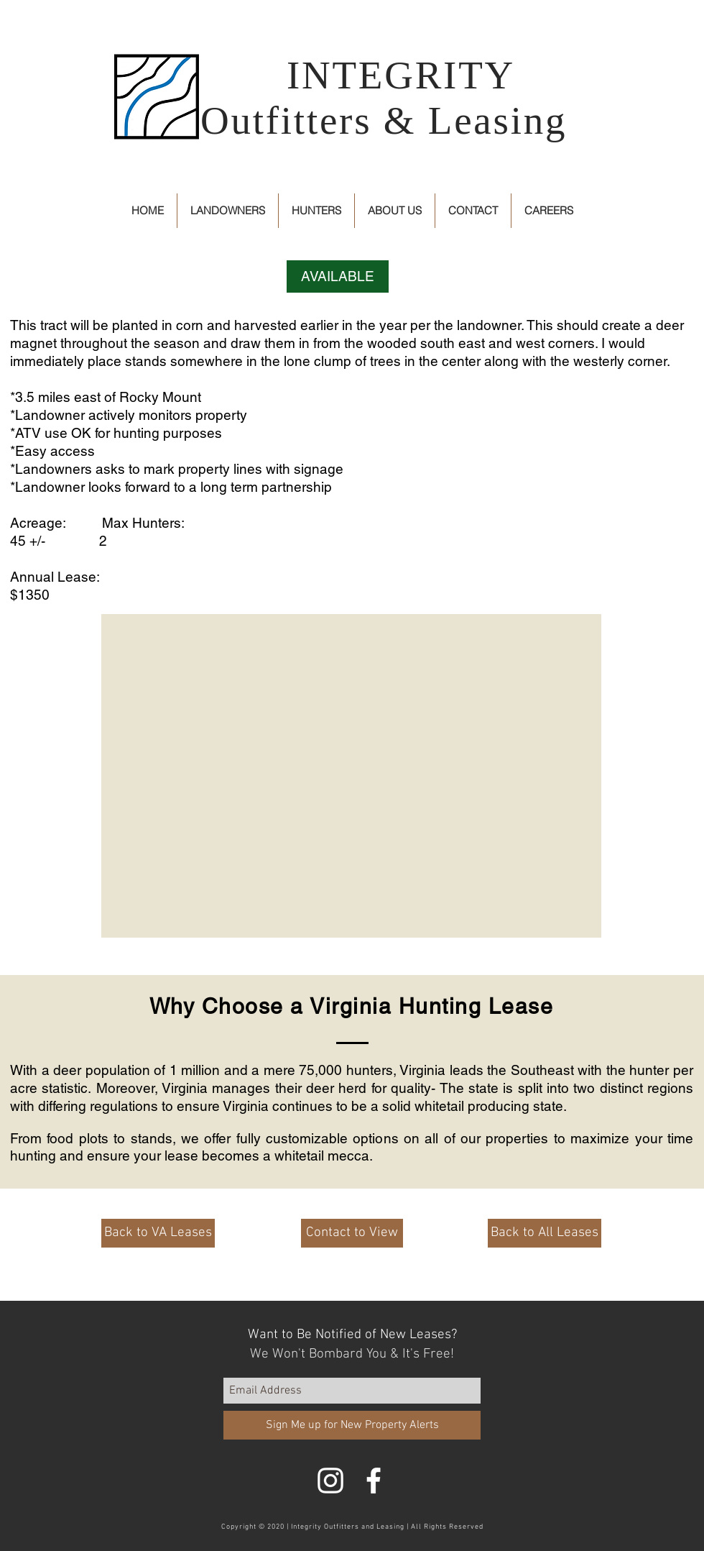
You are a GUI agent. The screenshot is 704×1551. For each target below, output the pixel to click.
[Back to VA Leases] (158, 1233)
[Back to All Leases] (544, 1233)
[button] (338, 276)
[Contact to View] (352, 1233)
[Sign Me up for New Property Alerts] (352, 1425)
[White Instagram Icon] (330, 1480)
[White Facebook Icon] (373, 1480)
